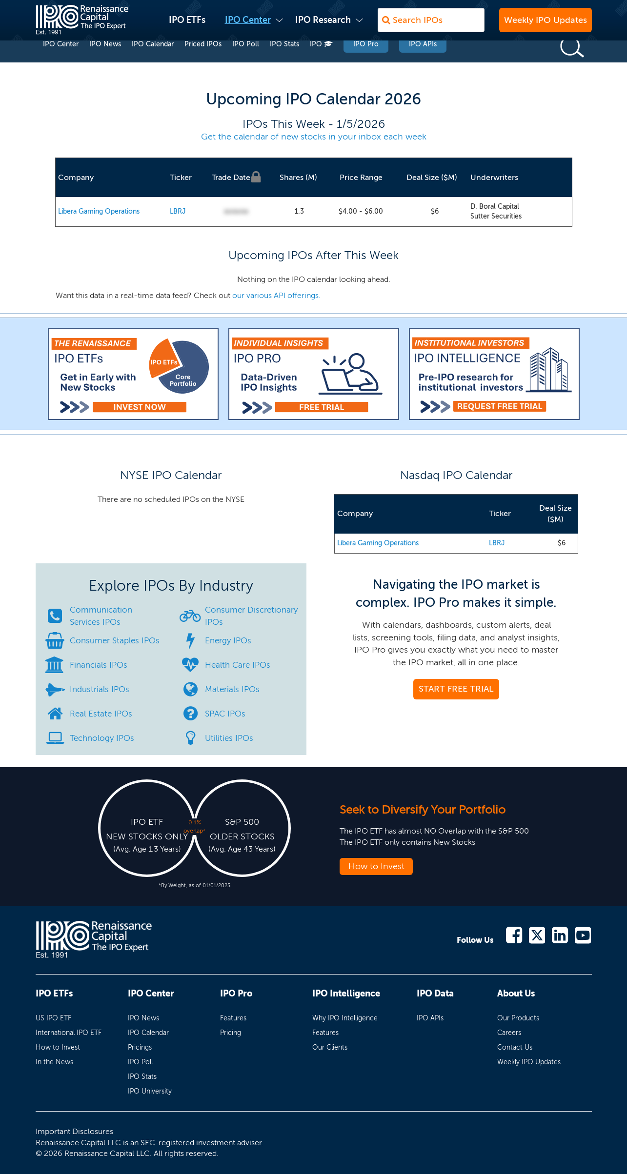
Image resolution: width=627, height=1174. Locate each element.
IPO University (150, 1091)
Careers (509, 1033)
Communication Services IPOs (101, 615)
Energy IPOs (228, 640)
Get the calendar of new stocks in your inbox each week (313, 136)
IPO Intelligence (346, 993)
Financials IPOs (98, 665)
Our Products (518, 1018)
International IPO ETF (68, 1033)
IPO (321, 63)
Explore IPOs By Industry (171, 586)
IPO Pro (366, 63)
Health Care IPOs (237, 665)
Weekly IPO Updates (545, 25)
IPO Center (248, 25)
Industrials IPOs (99, 689)
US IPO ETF (53, 1018)
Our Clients (329, 1047)
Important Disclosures (74, 1131)
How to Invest (376, 866)
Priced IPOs (203, 63)
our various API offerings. (276, 295)
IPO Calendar (153, 63)
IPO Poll (245, 63)
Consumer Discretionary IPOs (251, 615)
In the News (54, 1062)
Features (233, 1018)
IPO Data (435, 993)
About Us (516, 993)
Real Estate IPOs (101, 713)
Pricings (140, 1047)
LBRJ (178, 211)
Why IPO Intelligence (345, 1018)
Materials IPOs (232, 689)
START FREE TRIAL (456, 688)
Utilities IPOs (229, 738)
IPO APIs (423, 63)
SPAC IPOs (225, 713)
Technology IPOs (102, 738)
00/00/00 (236, 212)
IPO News (105, 63)
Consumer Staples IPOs (115, 640)
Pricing (230, 1033)
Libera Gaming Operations (99, 211)
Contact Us (514, 1047)
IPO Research (323, 25)
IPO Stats (284, 63)
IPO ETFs (187, 25)
